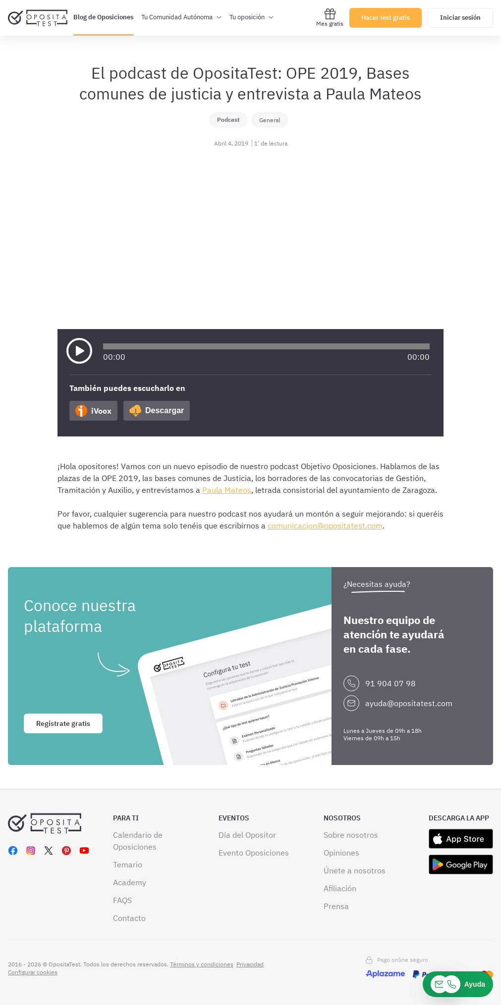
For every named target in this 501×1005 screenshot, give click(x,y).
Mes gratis (329, 17)
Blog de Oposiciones (103, 17)
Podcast (228, 119)
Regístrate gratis (63, 723)
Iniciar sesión (460, 17)
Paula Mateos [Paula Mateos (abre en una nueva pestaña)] (226, 490)
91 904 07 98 (390, 683)
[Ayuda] (458, 984)
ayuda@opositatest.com (408, 703)
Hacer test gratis (385, 17)
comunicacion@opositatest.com (325, 525)
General (269, 120)
